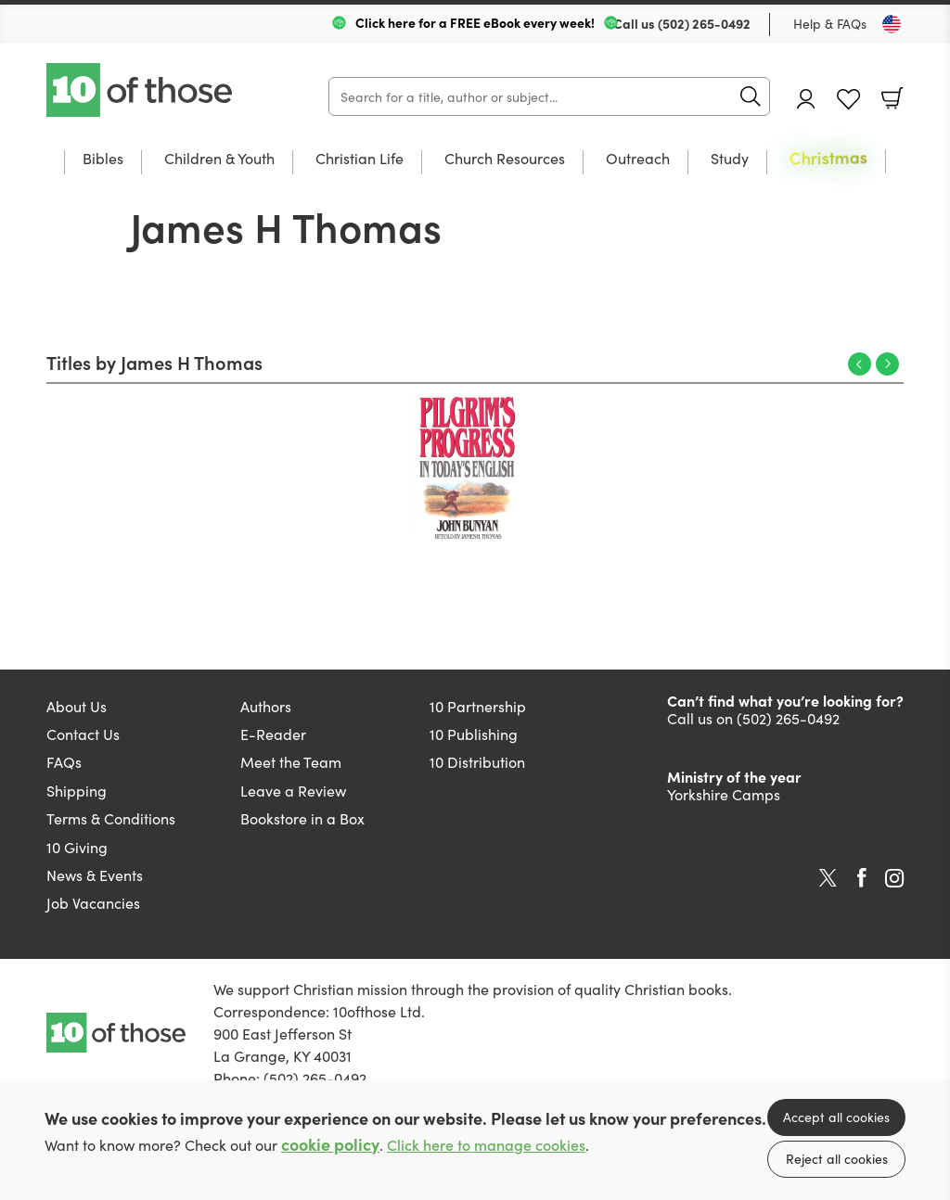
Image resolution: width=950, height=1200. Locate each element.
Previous (859, 364)
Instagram (894, 878)
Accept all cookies (836, 1116)
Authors (265, 706)
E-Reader (273, 733)
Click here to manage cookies (486, 1145)
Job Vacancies (93, 902)
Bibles (103, 159)
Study (730, 159)
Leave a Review (293, 790)
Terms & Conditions (110, 818)
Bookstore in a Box (302, 818)
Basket (892, 98)
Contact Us (83, 733)
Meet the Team (290, 761)
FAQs (64, 761)
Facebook (862, 877)
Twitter (828, 878)
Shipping (76, 790)
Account (806, 99)
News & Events (94, 874)
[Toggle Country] (891, 24)
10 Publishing (474, 733)
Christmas (828, 159)
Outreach (638, 159)
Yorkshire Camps (723, 794)
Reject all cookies (837, 1158)
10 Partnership (478, 706)
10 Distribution (477, 761)
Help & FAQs (830, 23)
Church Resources (504, 159)
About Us (76, 706)
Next (887, 364)
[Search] (549, 96)
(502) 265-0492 (704, 23)
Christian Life (359, 159)
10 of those (141, 90)
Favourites (848, 99)
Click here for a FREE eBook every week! (475, 22)
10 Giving (77, 846)
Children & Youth (219, 159)
